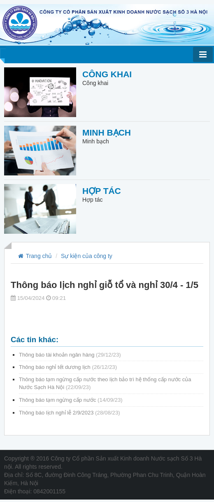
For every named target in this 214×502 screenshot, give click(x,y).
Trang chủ (34, 256)
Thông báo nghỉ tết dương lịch (68, 367)
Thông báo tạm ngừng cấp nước (71, 400)
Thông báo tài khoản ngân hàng (70, 355)
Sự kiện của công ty (86, 256)
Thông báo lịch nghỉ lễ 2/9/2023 (69, 413)
